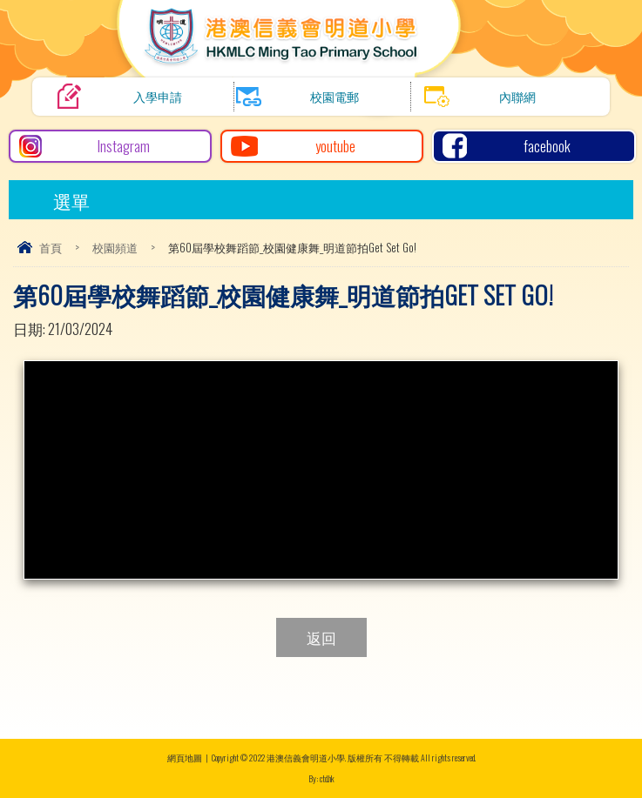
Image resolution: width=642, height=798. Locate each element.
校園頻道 (115, 247)
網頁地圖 (184, 757)
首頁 (50, 247)
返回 (321, 637)
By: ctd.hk (321, 778)
